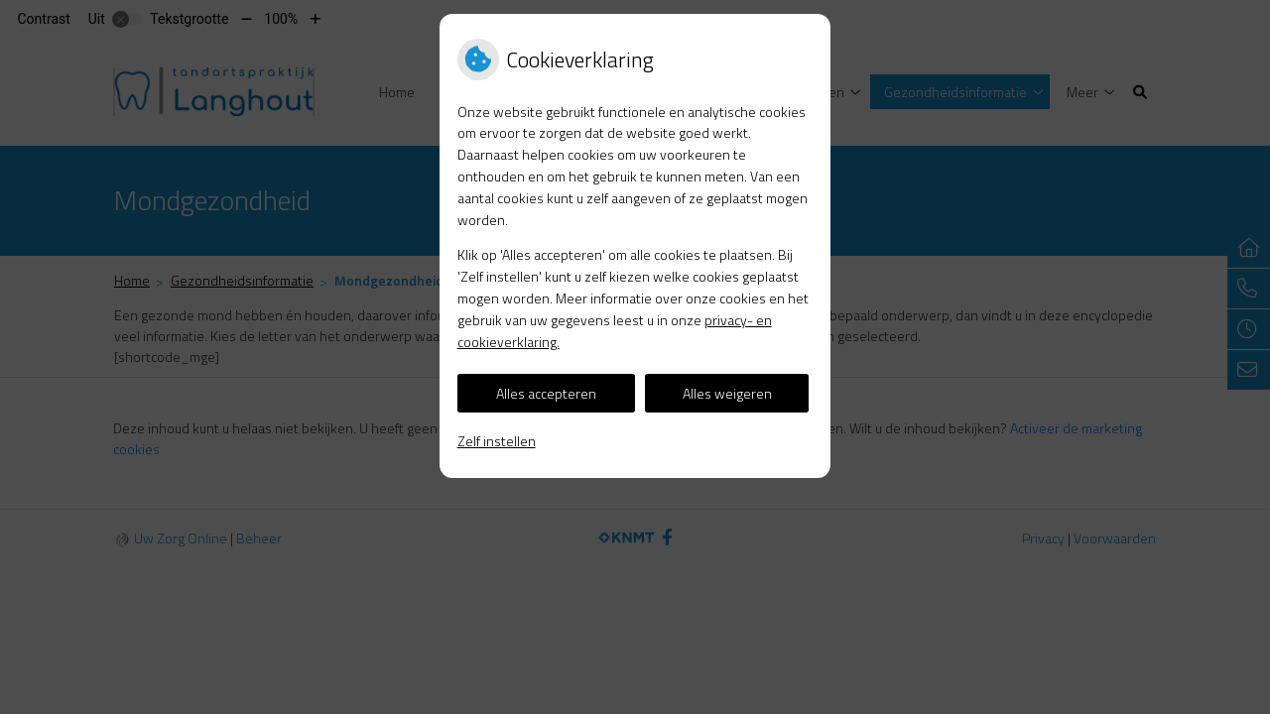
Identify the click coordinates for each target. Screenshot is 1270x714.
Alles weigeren (727, 393)
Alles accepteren (546, 393)
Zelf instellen (496, 440)
